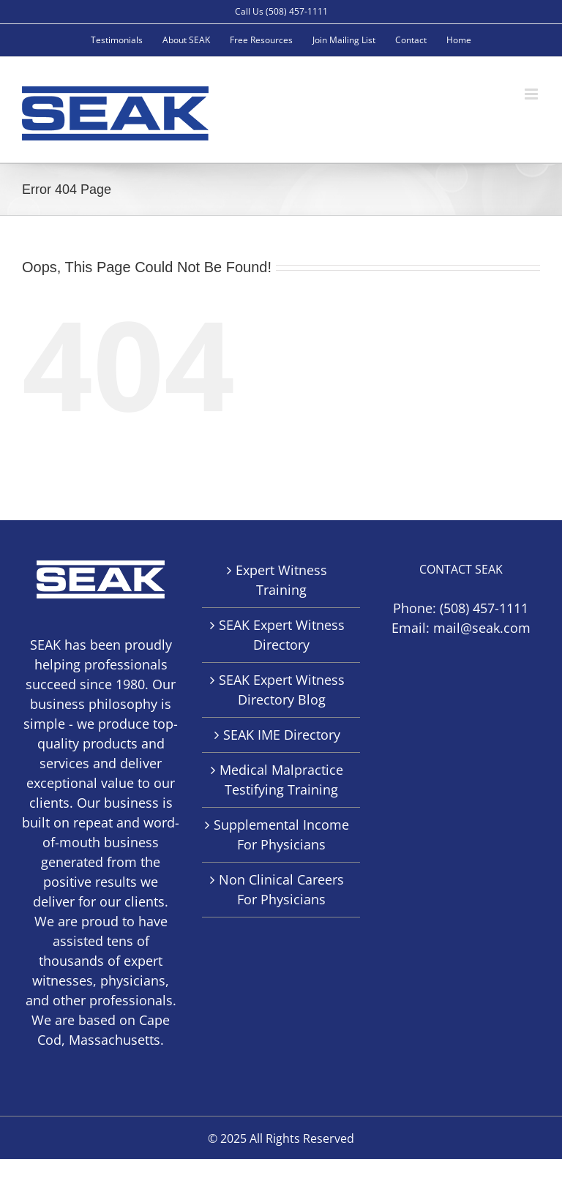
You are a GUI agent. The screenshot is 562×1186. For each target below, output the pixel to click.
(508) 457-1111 (484, 608)
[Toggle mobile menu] (532, 94)
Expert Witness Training (281, 579)
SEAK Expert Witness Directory (282, 634)
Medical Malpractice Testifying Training (281, 779)
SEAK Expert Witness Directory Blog (282, 689)
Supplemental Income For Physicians (281, 834)
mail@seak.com (482, 628)
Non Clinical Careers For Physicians (281, 889)
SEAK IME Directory (281, 734)
